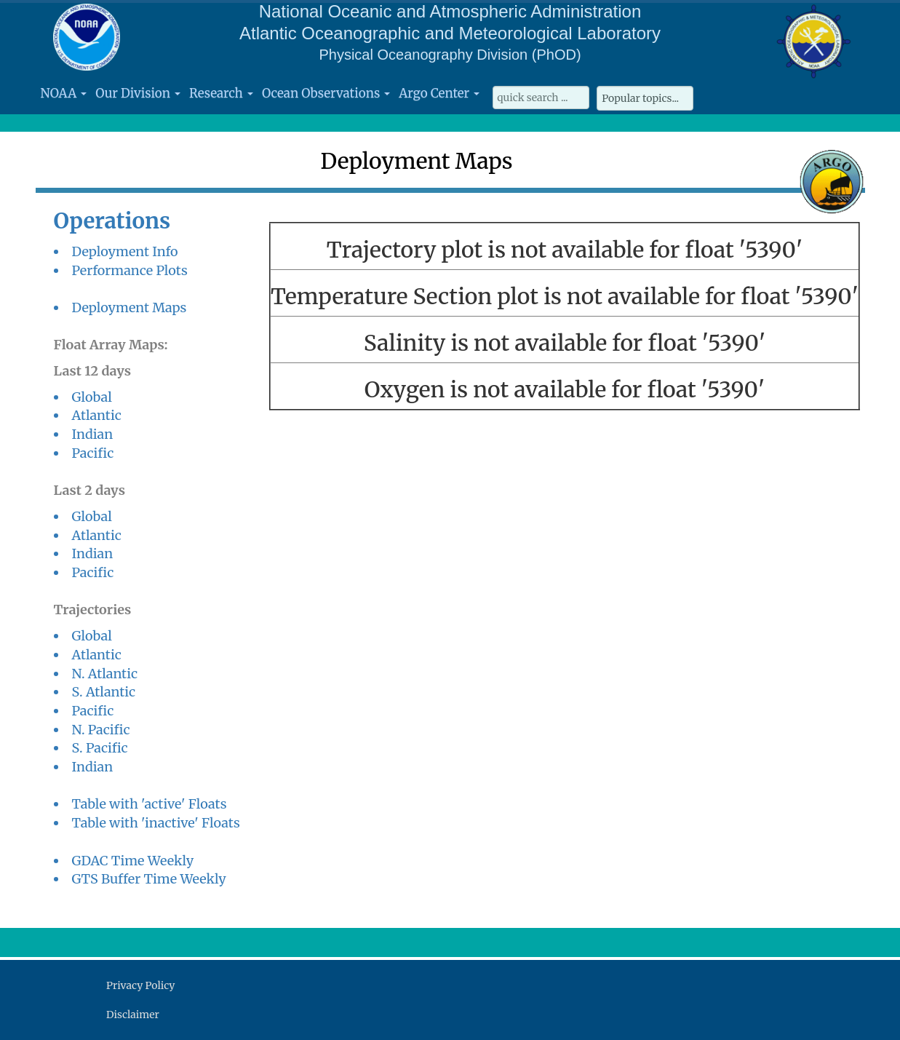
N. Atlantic (105, 673)
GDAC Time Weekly (133, 860)
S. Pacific (100, 747)
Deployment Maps (129, 307)
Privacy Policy (140, 985)
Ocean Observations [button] (326, 93)
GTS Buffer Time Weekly (149, 878)
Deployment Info (125, 251)
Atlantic (97, 415)
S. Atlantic (104, 691)
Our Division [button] (137, 93)
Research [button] (221, 93)
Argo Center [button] (439, 93)
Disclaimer (132, 1014)
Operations (112, 220)
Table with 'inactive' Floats (156, 822)
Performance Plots (130, 270)
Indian (93, 434)
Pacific (93, 453)
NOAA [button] (64, 93)
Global (92, 397)
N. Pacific (101, 729)
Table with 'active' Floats (149, 803)
